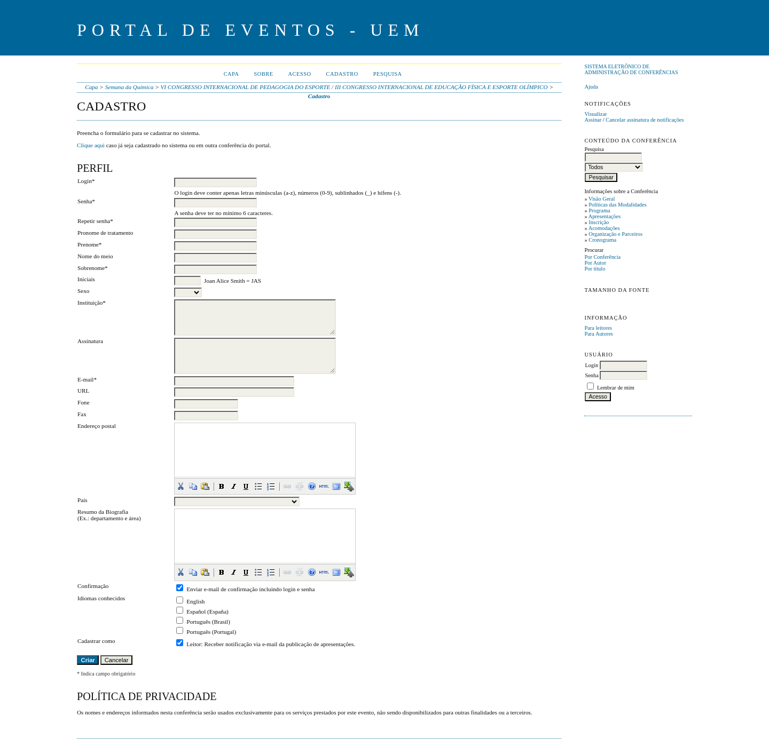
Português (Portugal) (211, 632)
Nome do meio (95, 256)
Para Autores (598, 334)
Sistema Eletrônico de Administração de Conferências (631, 69)
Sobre (263, 74)
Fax (82, 414)
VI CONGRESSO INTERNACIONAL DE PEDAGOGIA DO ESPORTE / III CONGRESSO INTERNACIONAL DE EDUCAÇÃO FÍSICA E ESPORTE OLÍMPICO (354, 87)
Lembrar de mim (615, 388)
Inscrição (598, 222)
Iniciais (86, 279)
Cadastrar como (96, 641)
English (195, 601)
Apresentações (604, 216)
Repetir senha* (95, 221)
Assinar (592, 120)
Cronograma (602, 240)
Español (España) (207, 611)
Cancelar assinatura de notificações (645, 120)
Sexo (83, 291)
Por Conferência (602, 257)
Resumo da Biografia (102, 511)
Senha (591, 375)
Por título (594, 269)
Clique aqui (91, 145)
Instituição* (91, 302)
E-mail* (87, 379)
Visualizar (595, 114)
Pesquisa (387, 74)
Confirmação (92, 586)
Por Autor (595, 263)
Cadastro (342, 74)
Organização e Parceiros (615, 234)
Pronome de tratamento (105, 232)
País (82, 500)
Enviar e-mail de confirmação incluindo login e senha (250, 589)
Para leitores (598, 328)
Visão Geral (601, 199)
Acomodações (604, 228)
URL (83, 390)
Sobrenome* (92, 268)
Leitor (193, 644)
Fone (83, 402)
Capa (231, 74)
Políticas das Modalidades (617, 205)
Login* (86, 181)
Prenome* (89, 244)
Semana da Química (129, 87)
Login (591, 365)
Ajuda (591, 87)
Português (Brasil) (208, 621)
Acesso (299, 74)
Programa (599, 210)
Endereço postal (96, 426)
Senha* (86, 201)
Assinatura (90, 341)
